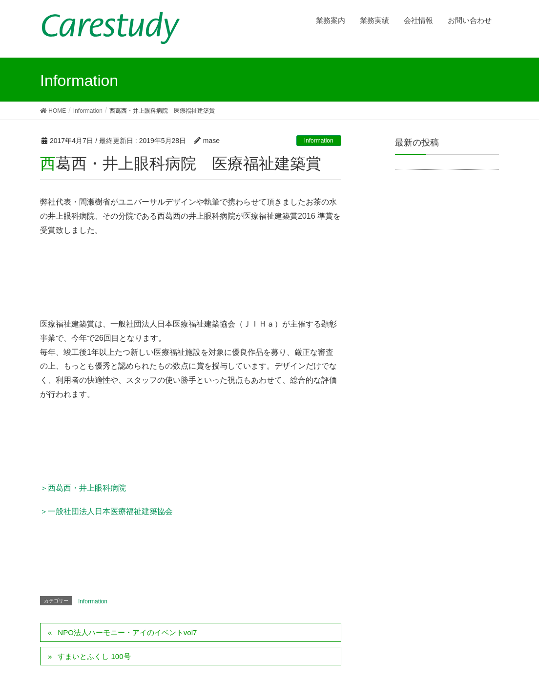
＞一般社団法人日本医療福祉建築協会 (106, 511)
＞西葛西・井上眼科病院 (83, 488)
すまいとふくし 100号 (94, 656)
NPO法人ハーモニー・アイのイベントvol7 (127, 632)
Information (318, 140)
